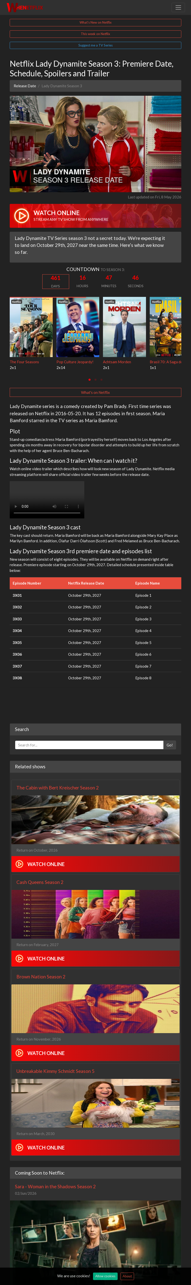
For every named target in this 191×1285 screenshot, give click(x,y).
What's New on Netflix (96, 22)
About (127, 1276)
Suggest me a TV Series (95, 45)
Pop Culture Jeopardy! (75, 362)
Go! (170, 745)
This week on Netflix (95, 34)
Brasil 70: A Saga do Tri (169, 362)
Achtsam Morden (117, 362)
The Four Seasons (24, 362)
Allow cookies (105, 1276)
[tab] (90, 379)
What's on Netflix (95, 392)
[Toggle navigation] (178, 7)
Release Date (25, 86)
